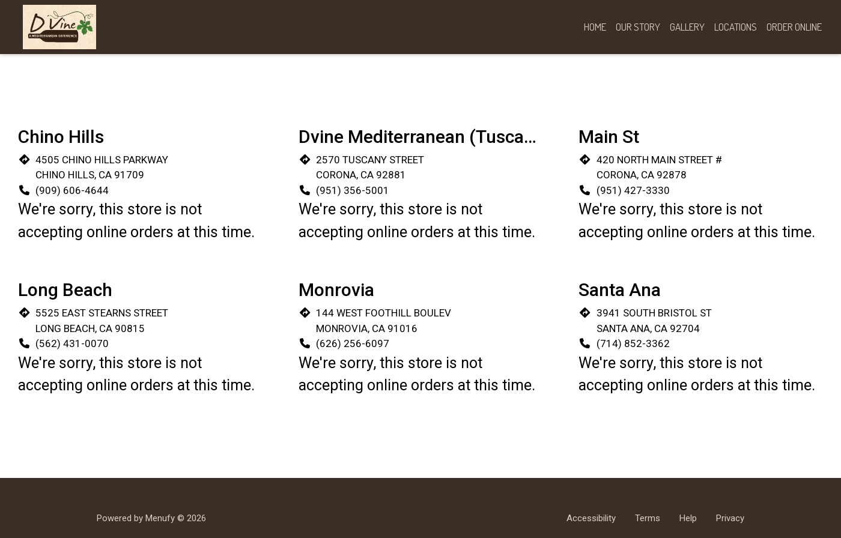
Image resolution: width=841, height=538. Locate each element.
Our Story (638, 26)
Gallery (687, 26)
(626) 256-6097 (352, 343)
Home (595, 26)
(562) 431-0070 (72, 343)
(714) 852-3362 (633, 343)
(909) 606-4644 (72, 190)
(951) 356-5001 (352, 190)
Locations (735, 26)
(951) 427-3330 (633, 190)
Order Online (794, 26)
